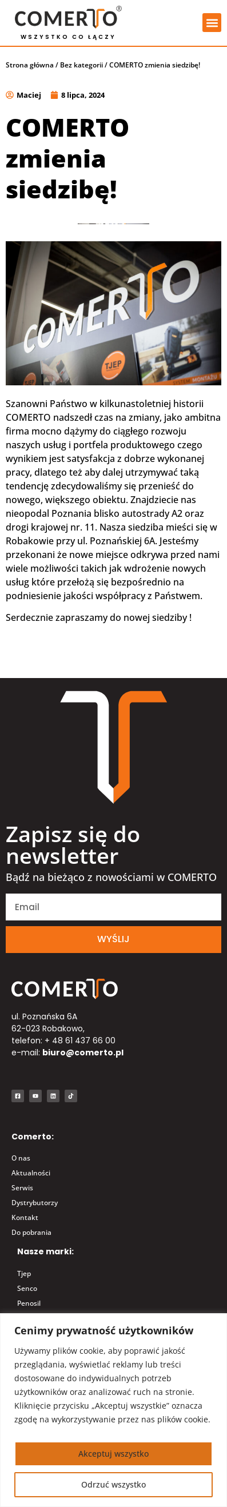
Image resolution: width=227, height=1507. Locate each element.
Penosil (29, 1303)
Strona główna (30, 65)
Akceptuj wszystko (113, 1453)
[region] (113, 1410)
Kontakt (24, 1217)
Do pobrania (31, 1232)
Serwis (22, 1188)
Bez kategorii (81, 65)
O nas (20, 1158)
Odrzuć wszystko (113, 1484)
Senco (27, 1288)
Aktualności (30, 1173)
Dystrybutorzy (34, 1202)
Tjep (24, 1273)
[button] (211, 22)
